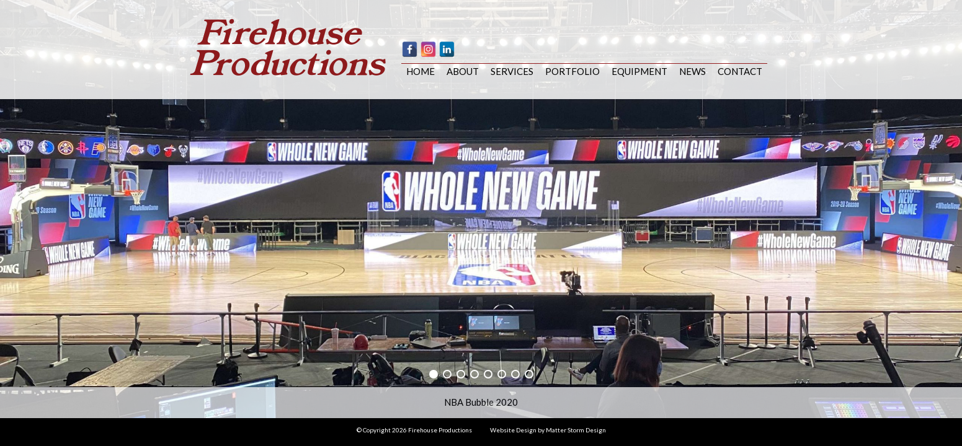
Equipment (639, 71)
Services (512, 71)
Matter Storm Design (576, 430)
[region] (481, 209)
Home (420, 71)
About (463, 71)
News (692, 71)
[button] (433, 374)
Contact (740, 71)
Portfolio (572, 71)
